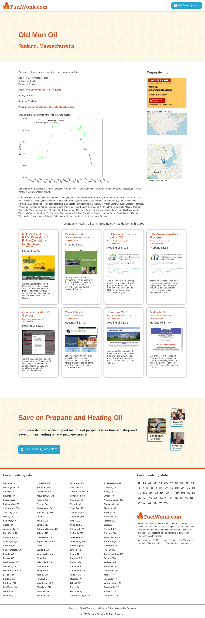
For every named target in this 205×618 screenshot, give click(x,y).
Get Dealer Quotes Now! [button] (41, 449)
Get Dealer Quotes (188, 5)
